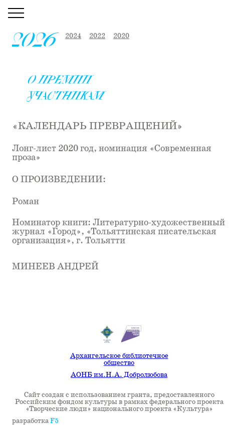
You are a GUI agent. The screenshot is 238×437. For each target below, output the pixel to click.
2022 (97, 36)
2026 (34, 40)
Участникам (66, 96)
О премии (60, 80)
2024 (73, 36)
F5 (54, 420)
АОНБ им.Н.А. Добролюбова (119, 374)
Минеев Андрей (55, 267)
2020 (121, 36)
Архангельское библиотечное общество (119, 359)
